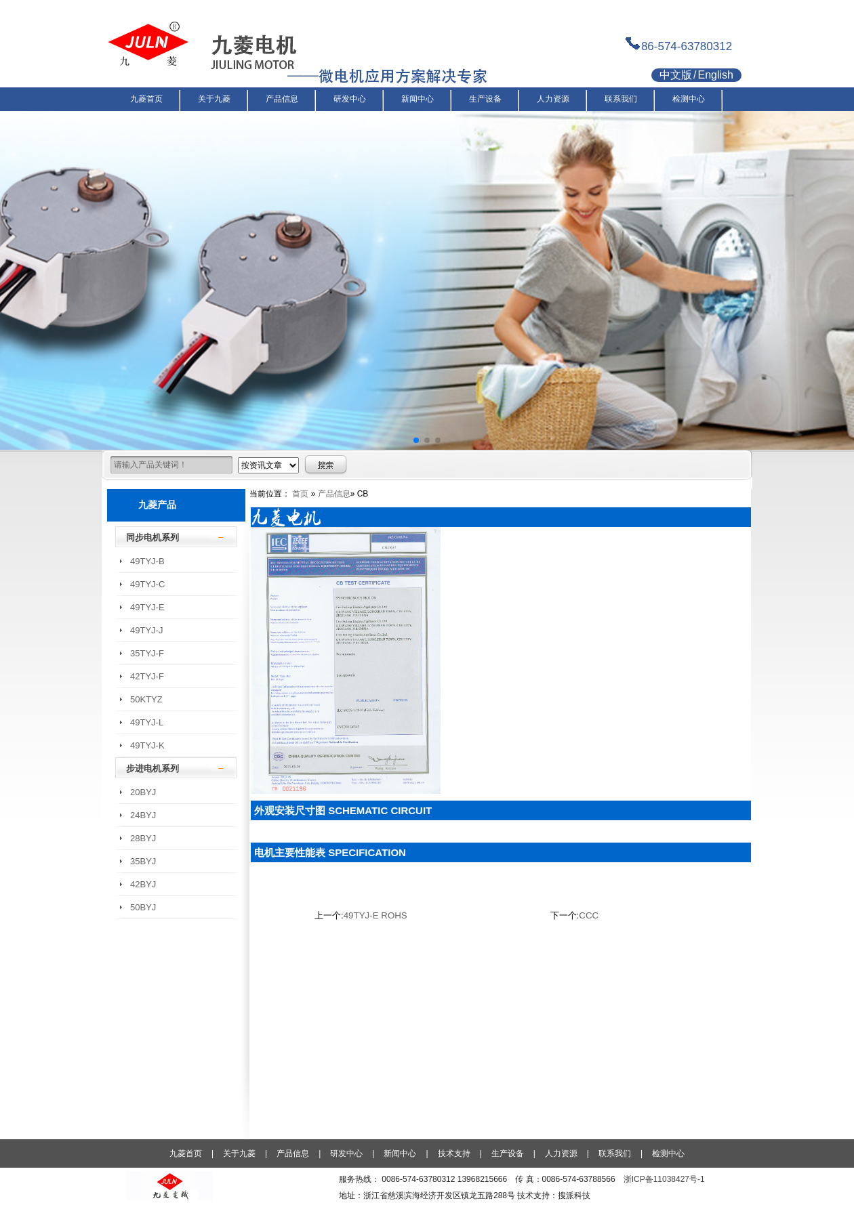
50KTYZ (146, 699)
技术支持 (454, 1153)
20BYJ (143, 792)
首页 (300, 494)
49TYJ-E (147, 607)
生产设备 (507, 1153)
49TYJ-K (147, 745)
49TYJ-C (147, 584)
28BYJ (143, 838)
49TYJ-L (146, 722)
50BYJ (143, 907)
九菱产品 (157, 504)
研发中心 (346, 1153)
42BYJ (143, 884)
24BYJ (143, 815)
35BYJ (143, 861)
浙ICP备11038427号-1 (664, 1179)
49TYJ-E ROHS (375, 915)
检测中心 (668, 1153)
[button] (416, 440)
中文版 (675, 75)
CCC (588, 915)
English (715, 75)
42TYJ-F (147, 676)
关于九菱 (239, 1153)
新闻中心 (400, 1153)
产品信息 (334, 494)
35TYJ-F (147, 653)
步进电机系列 (152, 768)
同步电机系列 (152, 537)
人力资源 (561, 1153)
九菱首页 (185, 1153)
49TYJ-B (147, 561)
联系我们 (614, 1153)
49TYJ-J (146, 630)
